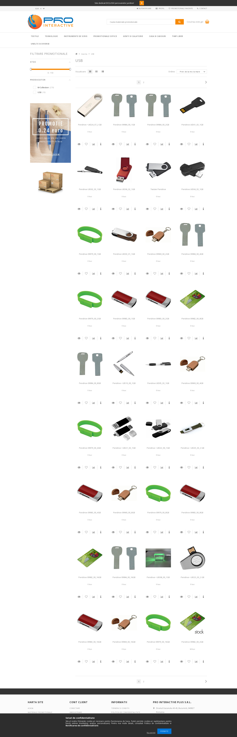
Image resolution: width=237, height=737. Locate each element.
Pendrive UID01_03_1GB (192, 124)
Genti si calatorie (133, 36)
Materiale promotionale (40, 712)
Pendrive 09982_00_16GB (89, 577)
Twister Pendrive (158, 189)
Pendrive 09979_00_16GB (158, 641)
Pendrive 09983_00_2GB (158, 318)
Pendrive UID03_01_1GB (124, 254)
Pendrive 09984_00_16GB (124, 577)
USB (39, 92)
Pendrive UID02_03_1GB (90, 189)
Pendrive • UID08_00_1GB (158, 577)
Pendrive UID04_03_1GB (192, 189)
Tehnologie (51, 36)
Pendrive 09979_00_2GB (90, 318)
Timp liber (177, 36)
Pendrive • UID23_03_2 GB (192, 577)
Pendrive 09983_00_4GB (90, 512)
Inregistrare (76, 712)
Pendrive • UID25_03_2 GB (192, 448)
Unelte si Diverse (40, 44)
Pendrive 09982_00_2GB (192, 641)
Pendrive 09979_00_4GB (90, 448)
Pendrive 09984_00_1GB (124, 124)
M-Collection (43, 87)
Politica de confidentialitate (125, 712)
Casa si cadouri (157, 36)
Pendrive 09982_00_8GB (192, 318)
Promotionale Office (105, 36)
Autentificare (144, 8)
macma (84, 54)
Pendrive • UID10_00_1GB (124, 383)
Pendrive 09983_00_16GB (89, 641)
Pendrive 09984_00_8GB (90, 383)
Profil (161, 8)
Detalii (79, 144)
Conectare (75, 708)
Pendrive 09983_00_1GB (124, 318)
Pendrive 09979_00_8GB (158, 512)
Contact (203, 8)
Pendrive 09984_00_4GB (192, 254)
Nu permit (151, 732)
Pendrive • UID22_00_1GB (158, 448)
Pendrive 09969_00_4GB (192, 383)
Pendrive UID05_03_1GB (158, 383)
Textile (35, 36)
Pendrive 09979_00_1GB (90, 254)
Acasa (30, 708)
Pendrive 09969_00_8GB (124, 512)
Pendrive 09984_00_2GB (158, 124)
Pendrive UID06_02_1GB (124, 189)
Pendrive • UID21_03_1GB (124, 448)
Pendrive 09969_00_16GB (124, 641)
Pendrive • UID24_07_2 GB (90, 124)
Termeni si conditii (120, 708)
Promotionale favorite (182, 8)
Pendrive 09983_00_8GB (192, 512)
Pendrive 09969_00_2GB (158, 254)
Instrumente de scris (75, 36)
